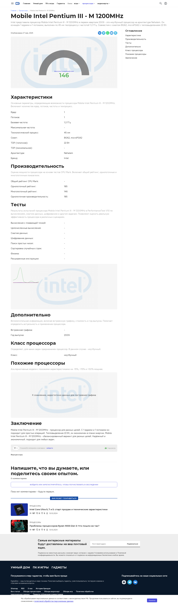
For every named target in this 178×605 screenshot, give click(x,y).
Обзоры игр (68, 591)
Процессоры (23, 10)
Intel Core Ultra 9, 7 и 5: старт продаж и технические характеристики (69, 509)
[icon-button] (12, 3)
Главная (13, 10)
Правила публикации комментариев (48, 594)
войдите (50, 448)
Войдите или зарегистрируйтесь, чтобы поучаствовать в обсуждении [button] (64, 485)
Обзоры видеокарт (52, 591)
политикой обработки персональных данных (53, 601)
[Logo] (18, 3)
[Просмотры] (32, 513)
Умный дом (20, 567)
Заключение (131, 57)
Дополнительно (133, 46)
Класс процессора (134, 50)
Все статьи (15, 591)
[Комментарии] (38, 513)
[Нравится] (16, 448)
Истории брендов (43, 588)
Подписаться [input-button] (132, 544)
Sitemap (14, 588)
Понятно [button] (152, 600)
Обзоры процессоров (32, 591)
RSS (22, 588)
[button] (26, 3)
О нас (30, 588)
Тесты (128, 43)
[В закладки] (47, 513)
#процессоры (17, 454)
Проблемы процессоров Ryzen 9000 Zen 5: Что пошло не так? (64, 526)
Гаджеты (59, 567)
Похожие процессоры (135, 54)
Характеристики (133, 35)
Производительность (135, 39)
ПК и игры (41, 567)
